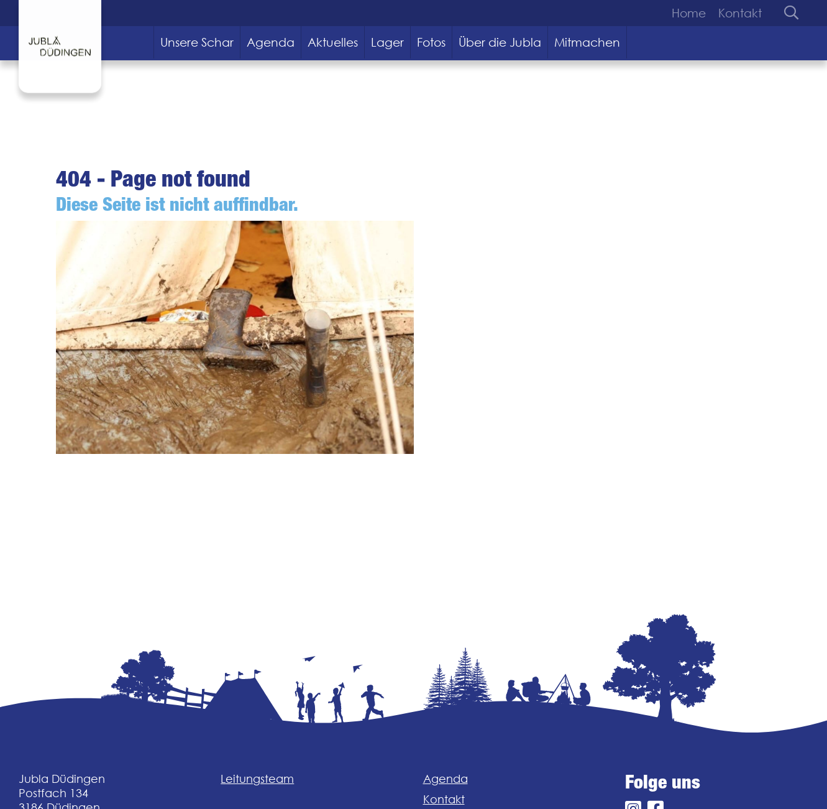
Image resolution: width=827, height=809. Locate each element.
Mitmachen (587, 42)
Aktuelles (333, 42)
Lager (387, 42)
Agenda (271, 42)
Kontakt (740, 13)
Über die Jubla (500, 42)
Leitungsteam (257, 778)
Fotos (431, 42)
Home (689, 13)
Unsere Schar (197, 42)
